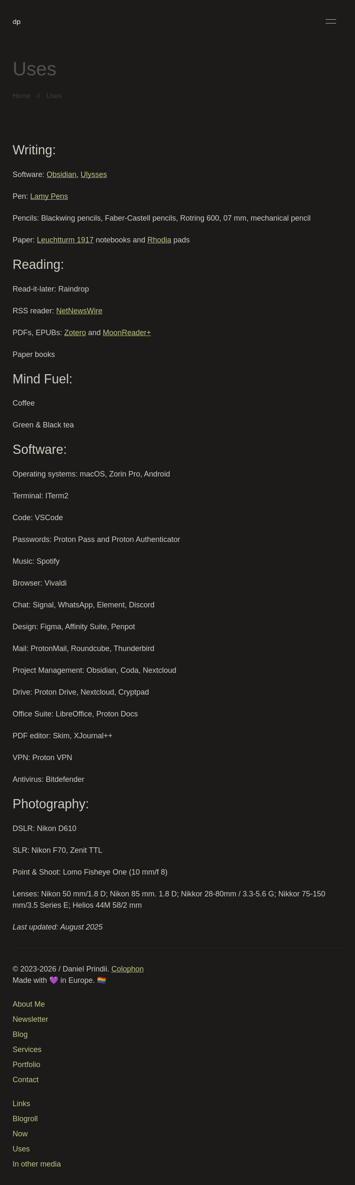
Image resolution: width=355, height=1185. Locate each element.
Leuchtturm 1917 (65, 240)
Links (21, 1103)
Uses (21, 1149)
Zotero (75, 332)
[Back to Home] (17, 21)
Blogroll (25, 1119)
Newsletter (30, 1019)
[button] (330, 21)
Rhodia (159, 240)
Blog (20, 1034)
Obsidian (61, 174)
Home (22, 95)
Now (20, 1134)
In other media (37, 1164)
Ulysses (94, 174)
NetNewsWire (79, 311)
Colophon (127, 969)
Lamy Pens (49, 196)
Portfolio (26, 1064)
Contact (26, 1080)
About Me (29, 1004)
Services (27, 1049)
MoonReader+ (127, 332)
